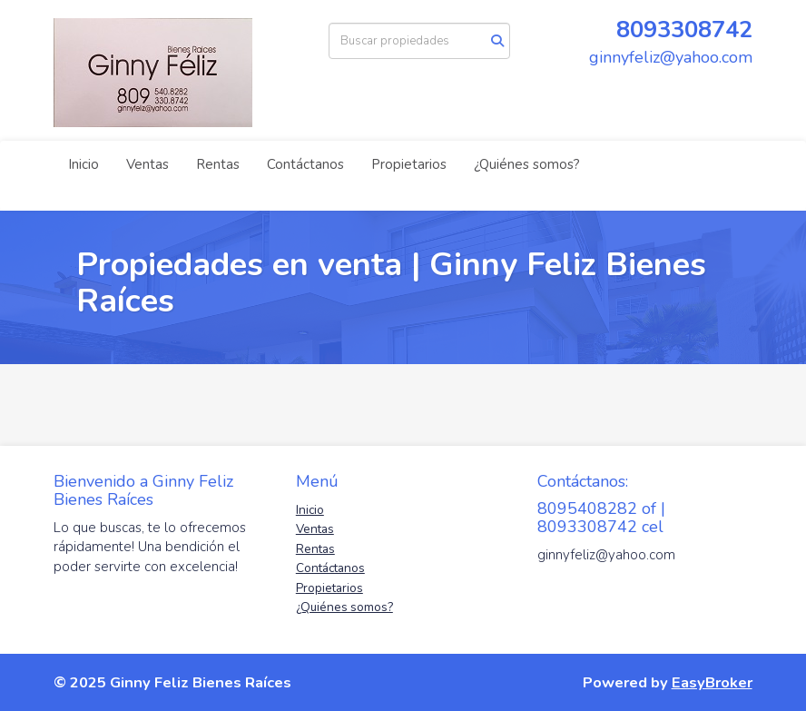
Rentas (218, 164)
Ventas (147, 164)
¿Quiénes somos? (527, 164)
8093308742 (684, 29)
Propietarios (409, 164)
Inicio (83, 164)
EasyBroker (712, 682)
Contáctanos (305, 164)
